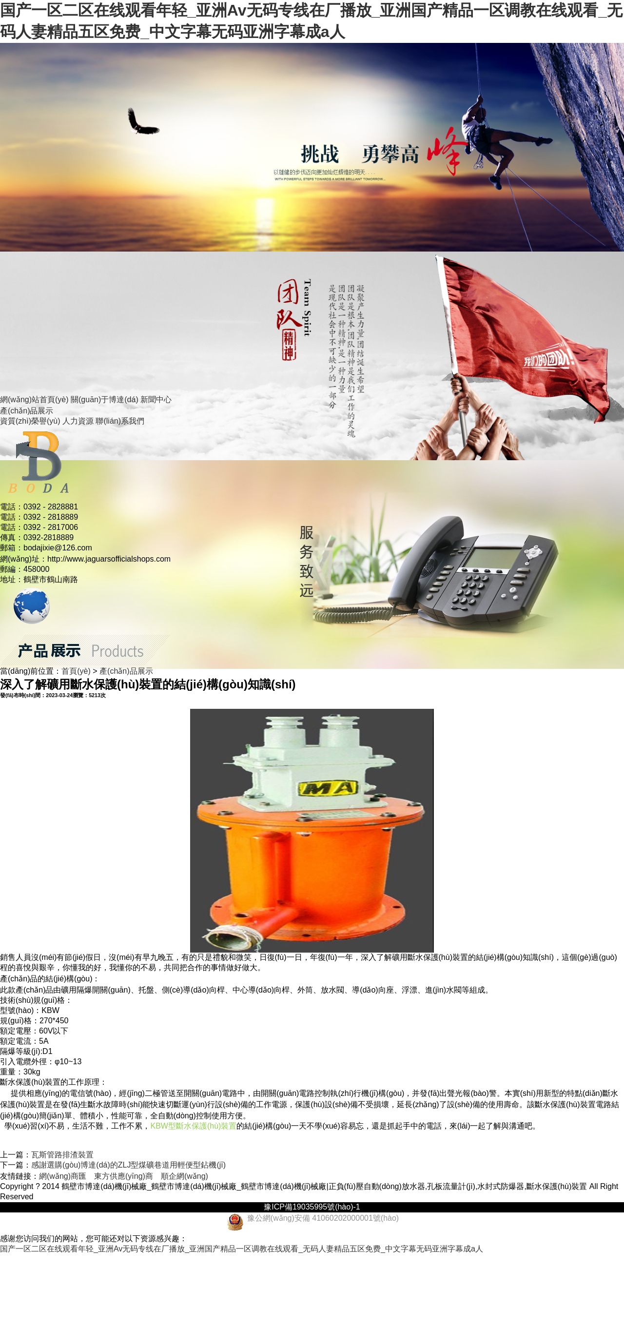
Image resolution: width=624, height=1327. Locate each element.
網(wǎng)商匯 (62, 1176)
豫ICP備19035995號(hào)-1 (312, 1207)
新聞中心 (156, 399)
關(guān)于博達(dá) (104, 399)
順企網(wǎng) (184, 1176)
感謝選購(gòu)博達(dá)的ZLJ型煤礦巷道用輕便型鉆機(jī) (128, 1165)
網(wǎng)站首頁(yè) (34, 399)
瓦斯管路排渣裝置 (62, 1155)
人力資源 (78, 421)
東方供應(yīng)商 (123, 1176)
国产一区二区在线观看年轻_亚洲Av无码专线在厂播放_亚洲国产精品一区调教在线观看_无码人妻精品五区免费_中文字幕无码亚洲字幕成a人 (241, 1249)
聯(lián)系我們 (120, 421)
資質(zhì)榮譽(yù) (30, 421)
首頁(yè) (76, 671)
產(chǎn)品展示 (26, 411)
